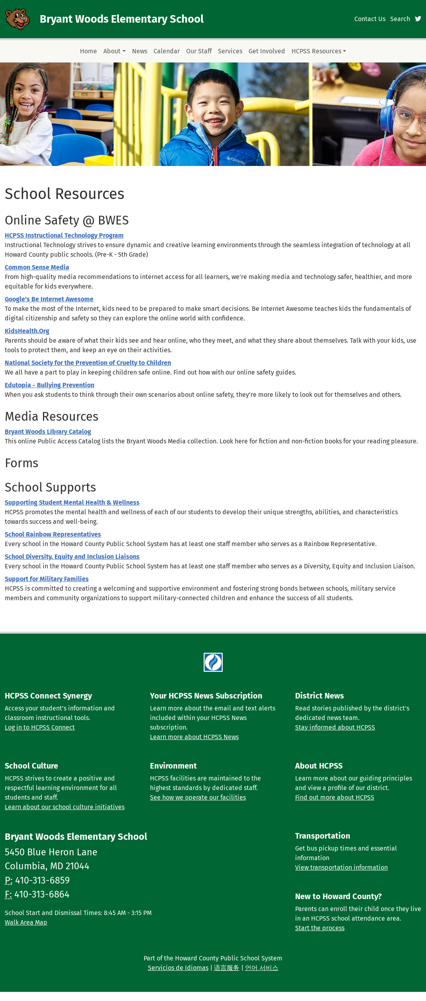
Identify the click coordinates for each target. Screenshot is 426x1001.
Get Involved (267, 51)
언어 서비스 (261, 968)
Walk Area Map (26, 922)
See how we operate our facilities (198, 797)
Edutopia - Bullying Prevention (49, 385)
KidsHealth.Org (27, 331)
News (139, 51)
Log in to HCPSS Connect (40, 727)
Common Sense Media (37, 267)
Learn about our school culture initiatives (64, 807)
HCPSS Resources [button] (316, 51)
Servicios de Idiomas (178, 968)
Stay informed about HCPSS (335, 727)
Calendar (167, 51)
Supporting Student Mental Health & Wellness (72, 502)
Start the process (319, 928)
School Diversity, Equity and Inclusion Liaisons (72, 556)
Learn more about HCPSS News (194, 737)
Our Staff (199, 51)
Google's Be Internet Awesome (49, 299)
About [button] (112, 51)
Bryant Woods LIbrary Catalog (48, 431)
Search (400, 19)
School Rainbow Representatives (53, 534)
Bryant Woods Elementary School (122, 19)
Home (88, 51)
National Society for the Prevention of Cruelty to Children (88, 363)
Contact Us (369, 19)
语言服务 (226, 968)
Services (230, 51)
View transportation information (341, 867)
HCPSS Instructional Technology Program (64, 235)
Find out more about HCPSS (334, 797)
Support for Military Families (47, 579)
